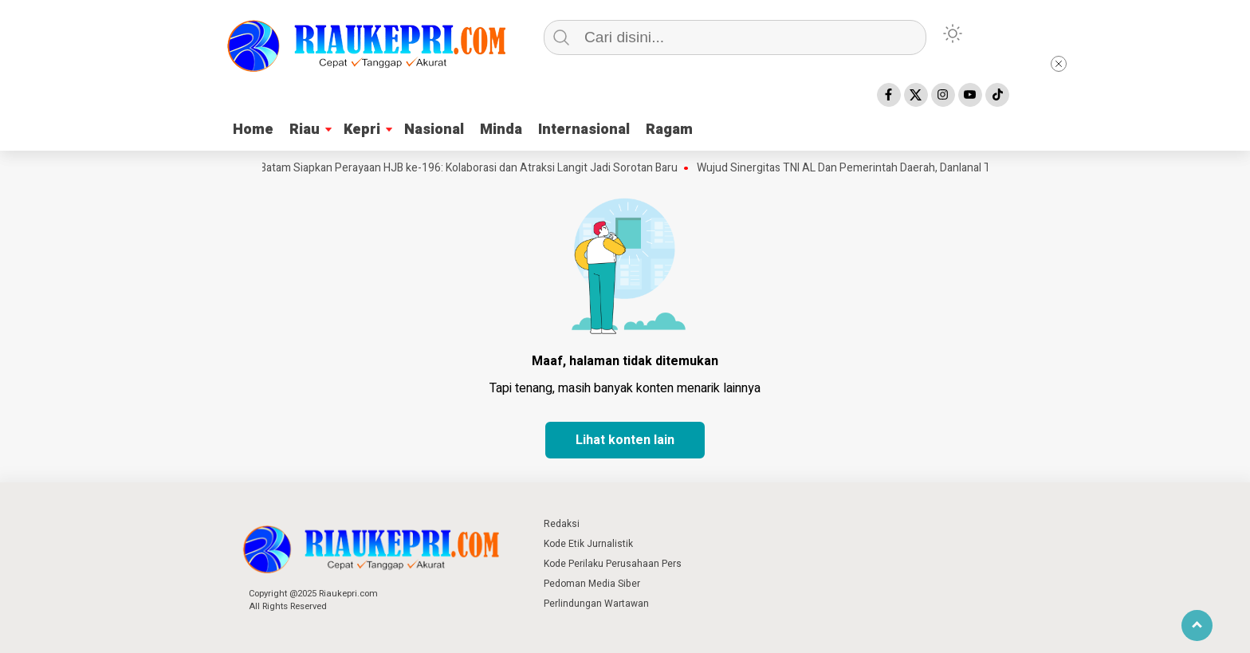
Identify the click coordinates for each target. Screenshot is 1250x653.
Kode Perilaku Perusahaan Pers (613, 564)
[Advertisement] (1114, 295)
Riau (304, 129)
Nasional (434, 129)
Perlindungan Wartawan (596, 603)
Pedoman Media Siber (592, 583)
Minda (501, 129)
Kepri (362, 129)
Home (253, 129)
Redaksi (562, 524)
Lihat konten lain (625, 440)
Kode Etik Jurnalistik (588, 544)
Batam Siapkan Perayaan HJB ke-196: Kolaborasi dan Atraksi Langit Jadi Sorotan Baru (473, 168)
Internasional (584, 129)
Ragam (669, 129)
